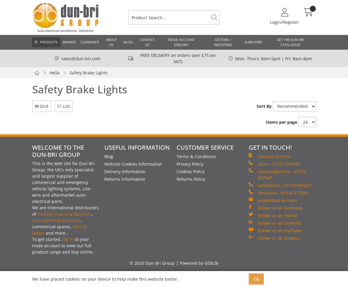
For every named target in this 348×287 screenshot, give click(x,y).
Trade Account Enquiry (181, 42)
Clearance (90, 42)
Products (48, 42)
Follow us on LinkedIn (275, 223)
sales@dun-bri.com (80, 58)
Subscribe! (254, 42)
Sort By (264, 106)
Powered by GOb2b (199, 263)
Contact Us (147, 42)
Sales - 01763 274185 (274, 164)
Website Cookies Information (133, 164)
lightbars (83, 214)
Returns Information (124, 179)
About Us (111, 42)
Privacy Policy (190, 164)
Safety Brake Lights (88, 73)
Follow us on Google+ (274, 238)
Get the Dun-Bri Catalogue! (290, 42)
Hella (54, 73)
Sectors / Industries (223, 42)
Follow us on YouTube (275, 230)
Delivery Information (125, 171)
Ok (256, 279)
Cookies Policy (191, 171)
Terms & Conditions (196, 156)
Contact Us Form (270, 156)
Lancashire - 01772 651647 (280, 185)
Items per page (281, 122)
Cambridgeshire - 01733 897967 (277, 174)
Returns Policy (191, 179)
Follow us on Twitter (273, 215)
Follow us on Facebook (276, 208)
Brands (69, 42)
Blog (128, 42)
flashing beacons (54, 214)
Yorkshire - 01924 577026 (278, 193)
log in (68, 239)
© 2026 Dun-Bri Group (152, 263)
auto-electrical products (56, 220)
